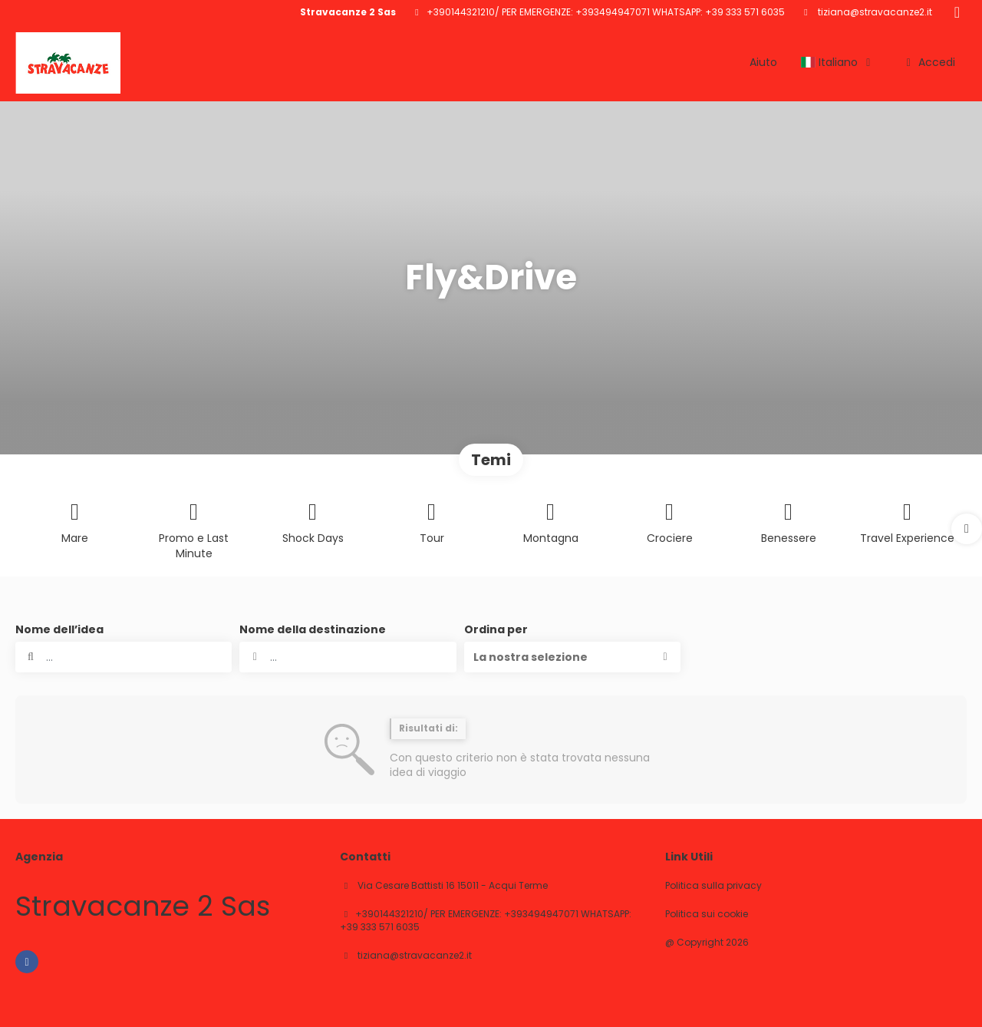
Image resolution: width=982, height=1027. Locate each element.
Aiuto (763, 62)
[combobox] (347, 657)
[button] (966, 529)
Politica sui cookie (706, 914)
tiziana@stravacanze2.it (874, 11)
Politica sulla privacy (713, 886)
